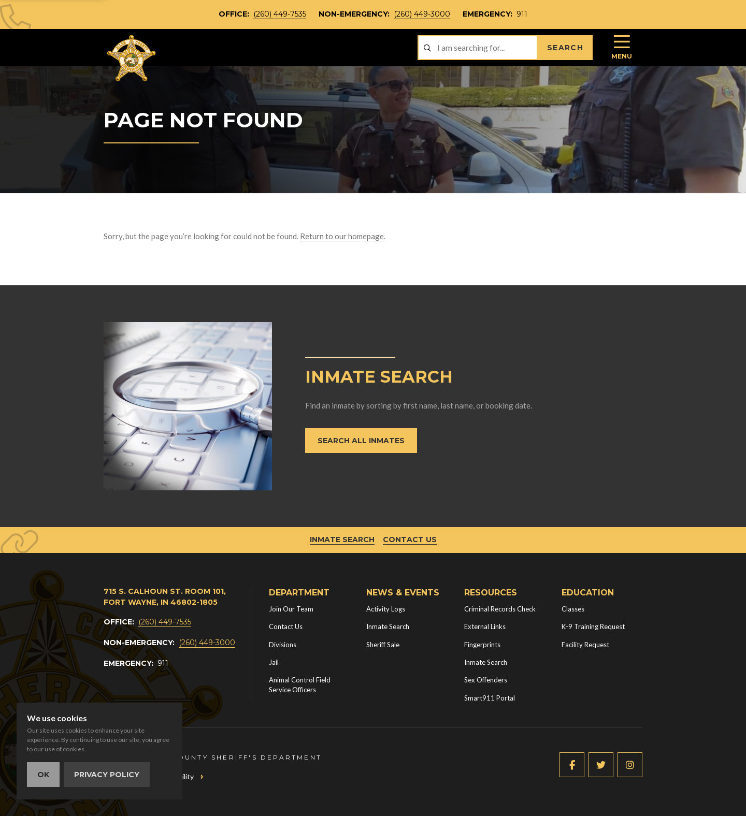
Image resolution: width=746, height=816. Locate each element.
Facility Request (585, 644)
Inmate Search (342, 539)
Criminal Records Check (500, 609)
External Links (485, 626)
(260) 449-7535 (279, 14)
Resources (490, 593)
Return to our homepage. (342, 236)
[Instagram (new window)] (630, 764)
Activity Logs (385, 609)
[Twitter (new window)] (601, 764)
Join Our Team (291, 609)
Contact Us (410, 539)
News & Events (402, 593)
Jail (274, 662)
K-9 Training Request (593, 626)
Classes (573, 609)
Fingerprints (482, 644)
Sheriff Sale (382, 644)
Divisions (282, 644)
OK (43, 774)
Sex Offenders (485, 680)
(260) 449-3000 (422, 14)
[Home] (132, 58)
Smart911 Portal (489, 698)
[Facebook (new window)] (572, 764)
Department (299, 593)
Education (588, 593)
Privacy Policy (106, 774)
